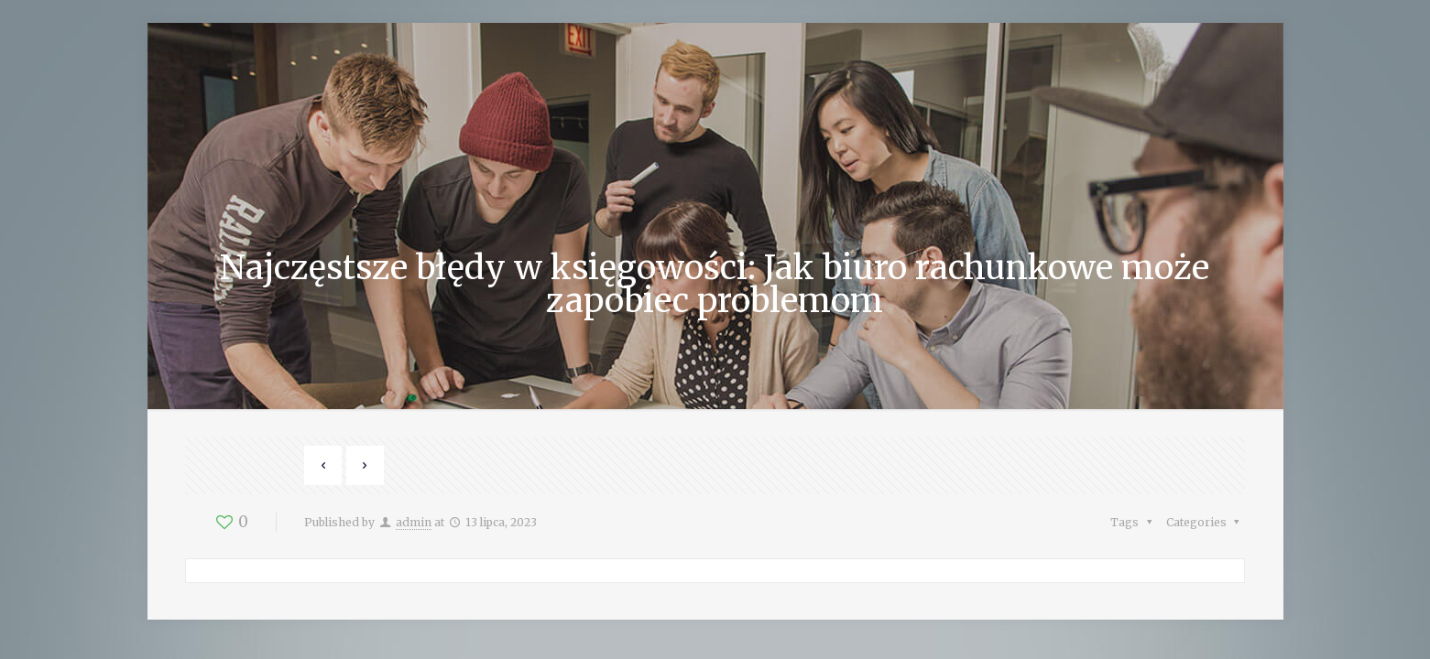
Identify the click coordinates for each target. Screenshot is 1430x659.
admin (413, 522)
